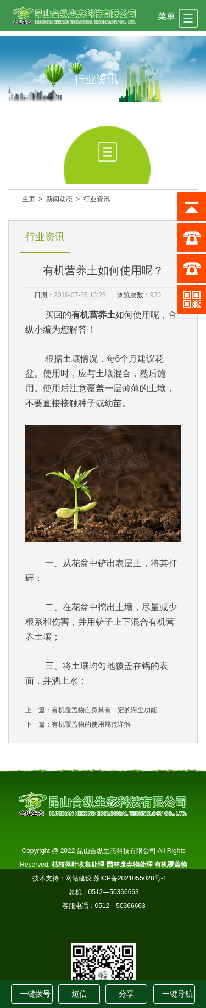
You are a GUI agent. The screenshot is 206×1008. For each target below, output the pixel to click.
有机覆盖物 (170, 864)
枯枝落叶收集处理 (78, 864)
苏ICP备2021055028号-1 (134, 878)
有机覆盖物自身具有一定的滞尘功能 (104, 710)
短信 (79, 993)
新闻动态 (59, 199)
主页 (28, 199)
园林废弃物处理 (130, 864)
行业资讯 (96, 199)
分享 (126, 993)
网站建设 (78, 878)
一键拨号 (35, 993)
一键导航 (177, 993)
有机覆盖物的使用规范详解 (91, 724)
